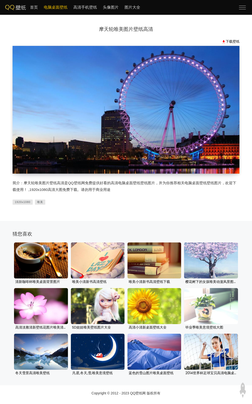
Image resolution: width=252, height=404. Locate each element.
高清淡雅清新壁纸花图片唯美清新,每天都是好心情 (40, 327)
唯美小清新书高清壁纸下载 (149, 282)
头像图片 (111, 7)
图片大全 (132, 7)
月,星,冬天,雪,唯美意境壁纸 (92, 373)
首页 (34, 7)
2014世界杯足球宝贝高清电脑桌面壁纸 (210, 373)
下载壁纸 (232, 41)
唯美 (40, 202)
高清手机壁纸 (85, 7)
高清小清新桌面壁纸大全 (148, 327)
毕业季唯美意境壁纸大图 (204, 327)
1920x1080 (22, 202)
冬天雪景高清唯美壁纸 (32, 373)
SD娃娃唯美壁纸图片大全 (91, 327)
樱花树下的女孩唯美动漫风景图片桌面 (210, 282)
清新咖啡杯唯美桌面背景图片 (37, 282)
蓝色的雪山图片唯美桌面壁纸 (151, 373)
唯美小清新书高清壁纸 (89, 282)
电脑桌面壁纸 (55, 7)
